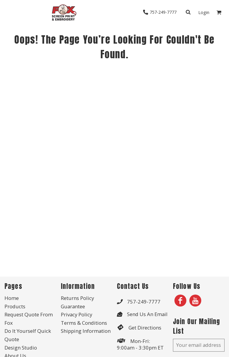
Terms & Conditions (84, 322)
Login (203, 12)
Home (11, 298)
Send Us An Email (147, 314)
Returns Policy (77, 298)
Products (14, 306)
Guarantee (73, 306)
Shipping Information (86, 330)
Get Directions (145, 327)
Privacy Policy (76, 314)
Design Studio (20, 347)
